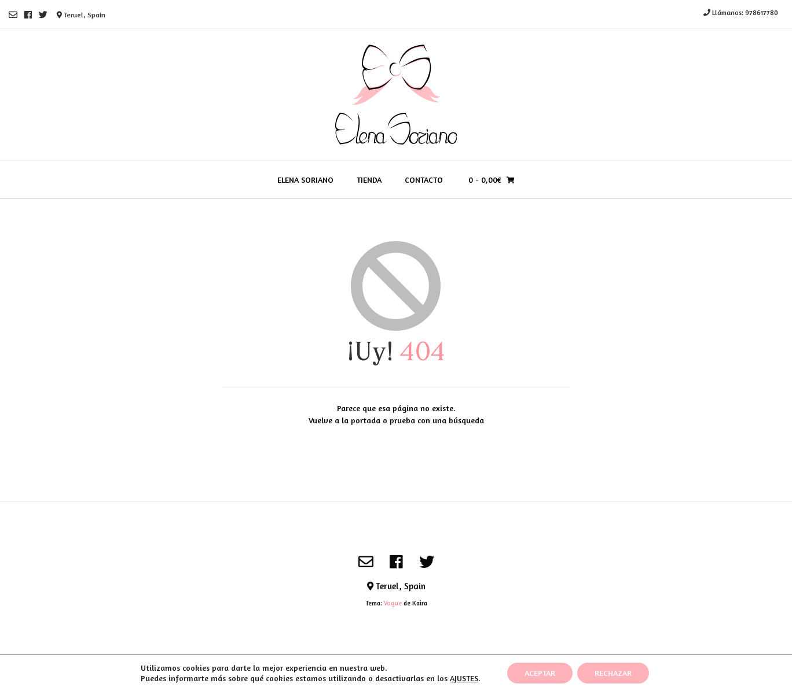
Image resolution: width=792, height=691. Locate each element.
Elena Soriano (305, 179)
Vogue (393, 603)
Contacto (424, 179)
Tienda (369, 179)
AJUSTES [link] (464, 678)
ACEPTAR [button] (540, 673)
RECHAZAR (613, 673)
